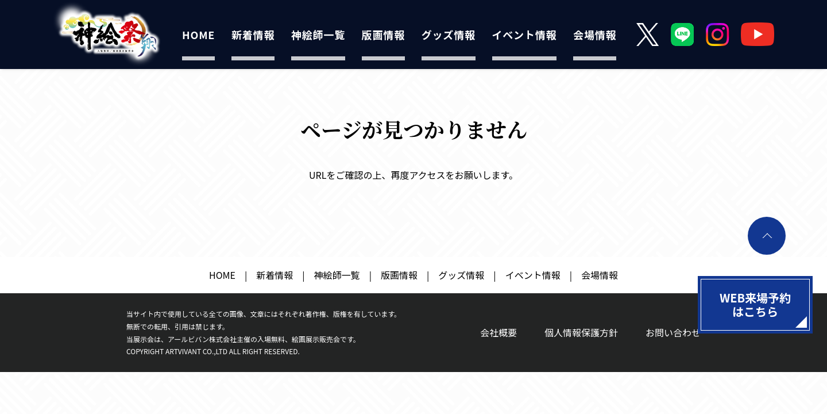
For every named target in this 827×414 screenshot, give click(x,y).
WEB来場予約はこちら (755, 304)
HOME (198, 34)
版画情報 (383, 34)
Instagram (717, 34)
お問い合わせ (673, 332)
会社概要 (498, 332)
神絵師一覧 (318, 34)
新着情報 (253, 34)
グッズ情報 (449, 34)
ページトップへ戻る (767, 236)
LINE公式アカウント (682, 34)
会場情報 (594, 34)
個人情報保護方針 (581, 332)
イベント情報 (524, 34)
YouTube (757, 34)
